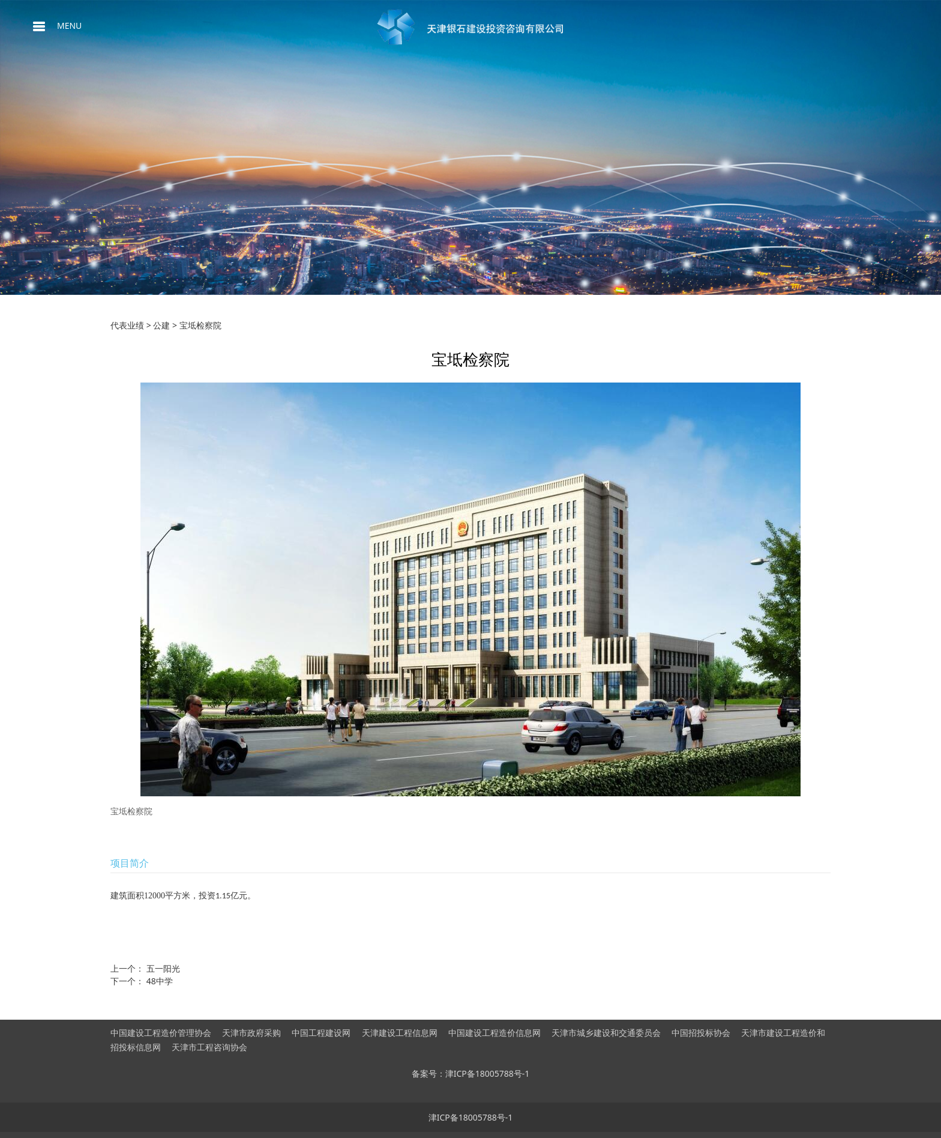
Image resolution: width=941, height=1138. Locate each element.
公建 (161, 325)
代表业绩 (127, 325)
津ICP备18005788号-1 (470, 1117)
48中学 (159, 981)
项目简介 (129, 863)
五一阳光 (163, 968)
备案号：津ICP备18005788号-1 (471, 1073)
